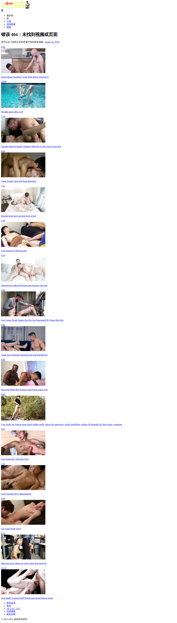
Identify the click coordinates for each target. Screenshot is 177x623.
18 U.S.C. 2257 (13, 608)
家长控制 (11, 614)
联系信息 (11, 603)
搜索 (9, 27)
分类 (9, 21)
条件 (9, 606)
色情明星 (11, 24)
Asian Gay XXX (52, 42)
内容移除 (11, 611)
